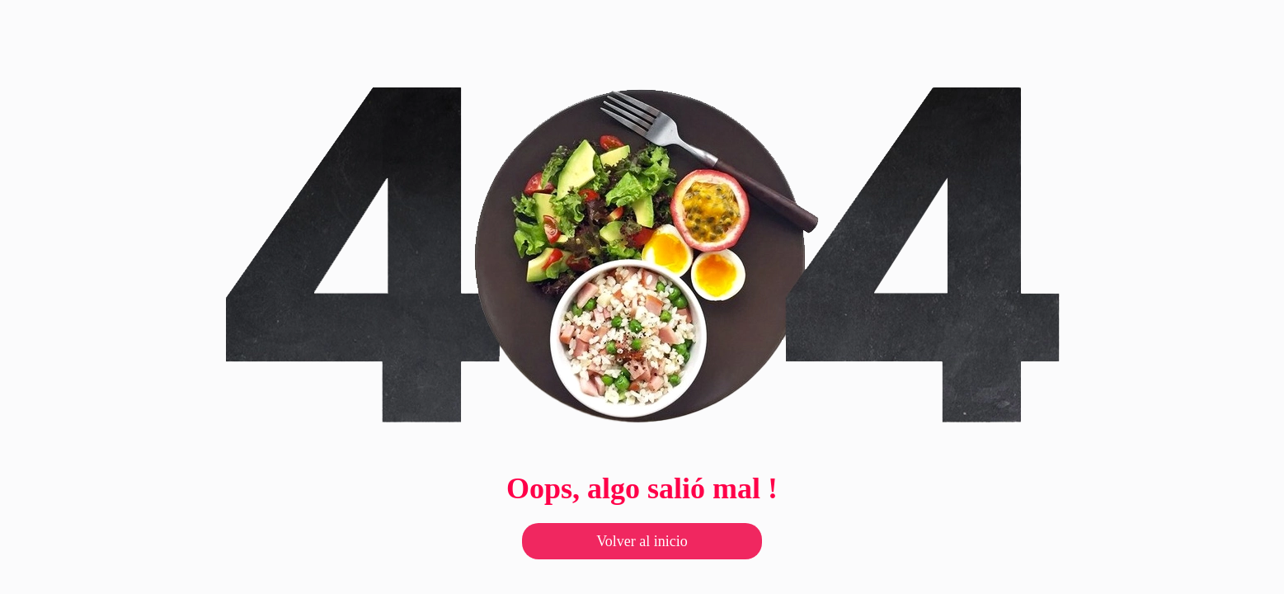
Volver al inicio (642, 541)
